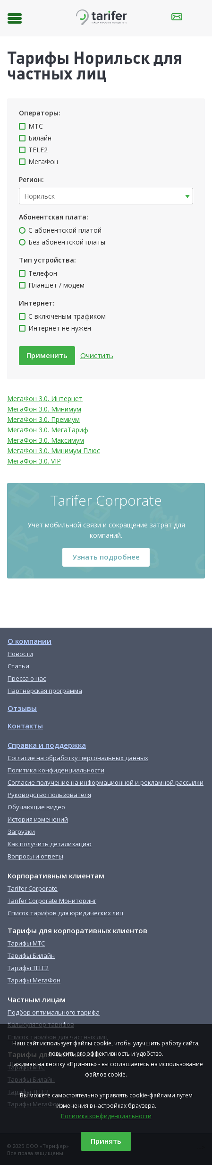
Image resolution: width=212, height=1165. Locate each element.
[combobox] (106, 196)
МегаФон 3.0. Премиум (43, 419)
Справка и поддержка (47, 745)
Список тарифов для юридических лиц (65, 913)
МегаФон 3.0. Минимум (44, 408)
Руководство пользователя (49, 794)
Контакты (25, 725)
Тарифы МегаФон (34, 980)
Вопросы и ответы (35, 856)
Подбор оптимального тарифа (54, 1012)
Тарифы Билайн (31, 955)
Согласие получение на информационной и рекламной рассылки (106, 782)
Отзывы (22, 708)
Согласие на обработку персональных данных (78, 757)
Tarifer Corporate (33, 888)
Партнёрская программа (45, 690)
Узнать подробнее (106, 556)
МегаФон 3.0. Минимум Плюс (53, 450)
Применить (47, 355)
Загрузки (21, 831)
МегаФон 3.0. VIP (34, 460)
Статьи (18, 666)
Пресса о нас (27, 678)
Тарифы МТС (26, 943)
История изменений (38, 819)
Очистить (96, 355)
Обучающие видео (36, 807)
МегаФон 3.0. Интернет (45, 398)
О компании (29, 641)
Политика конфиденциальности (106, 1116)
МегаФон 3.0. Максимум (45, 440)
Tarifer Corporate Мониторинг (52, 900)
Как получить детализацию (50, 844)
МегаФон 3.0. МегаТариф (47, 429)
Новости (20, 653)
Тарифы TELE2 (28, 968)
